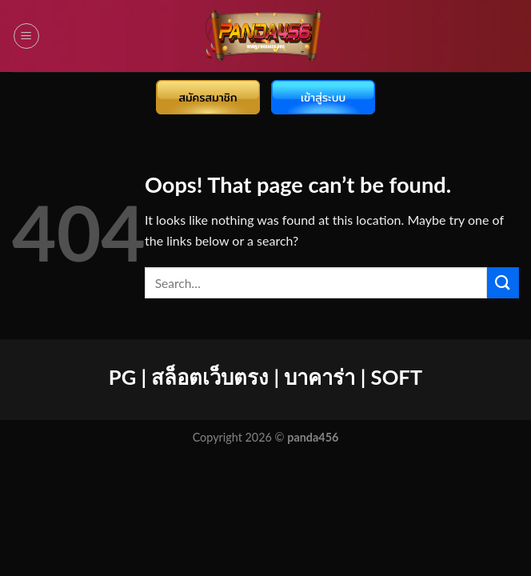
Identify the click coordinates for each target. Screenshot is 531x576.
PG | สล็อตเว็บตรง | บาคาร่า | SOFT (265, 377)
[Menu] (26, 36)
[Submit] (503, 282)
